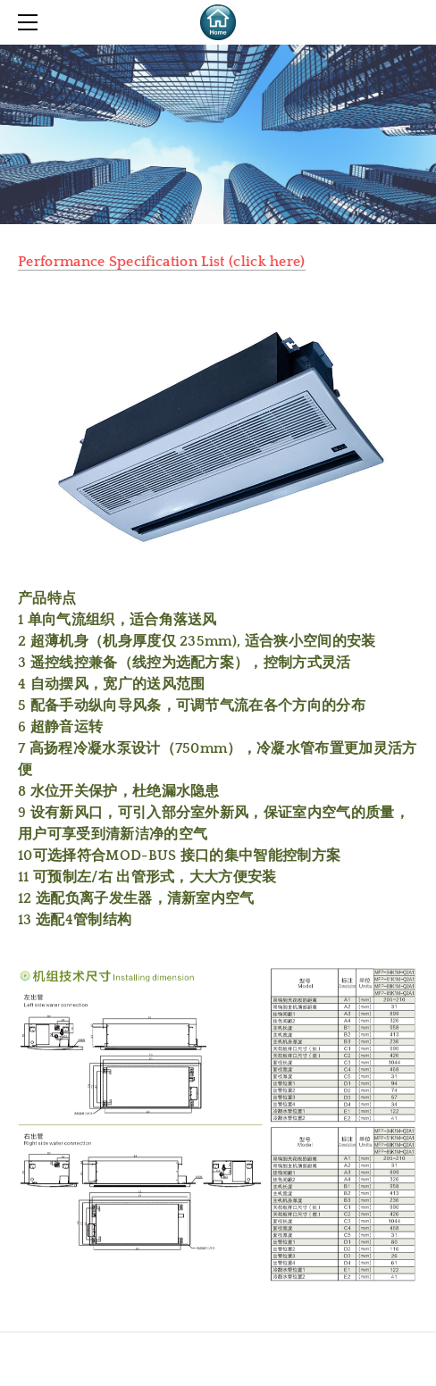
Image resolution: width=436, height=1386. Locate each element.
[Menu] (31, 22)
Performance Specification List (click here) (162, 262)
